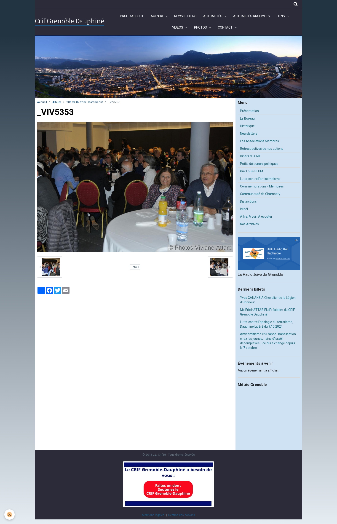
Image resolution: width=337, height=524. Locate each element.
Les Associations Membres (259, 141)
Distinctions (248, 201)
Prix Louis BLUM (251, 171)
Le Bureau (247, 118)
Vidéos (178, 27)
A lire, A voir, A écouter (256, 216)
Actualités (213, 16)
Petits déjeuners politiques (259, 164)
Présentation (249, 111)
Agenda (157, 16)
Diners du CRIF (250, 156)
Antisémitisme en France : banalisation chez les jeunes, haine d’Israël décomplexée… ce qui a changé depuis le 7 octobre (268, 341)
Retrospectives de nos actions (261, 148)
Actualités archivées (251, 16)
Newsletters (185, 16)
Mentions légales (153, 515)
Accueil (42, 102)
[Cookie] (10, 514)
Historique (247, 126)
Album (56, 102)
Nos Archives (249, 224)
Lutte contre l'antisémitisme (260, 179)
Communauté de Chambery (260, 194)
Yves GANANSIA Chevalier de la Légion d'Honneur (268, 300)
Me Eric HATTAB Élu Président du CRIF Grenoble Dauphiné (267, 312)
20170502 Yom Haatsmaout (85, 102)
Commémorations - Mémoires (262, 186)
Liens (281, 16)
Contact (225, 27)
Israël (244, 209)
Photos (201, 27)
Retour (135, 267)
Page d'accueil (132, 16)
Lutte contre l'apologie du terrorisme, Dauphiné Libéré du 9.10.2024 (266, 324)
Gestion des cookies (181, 515)
